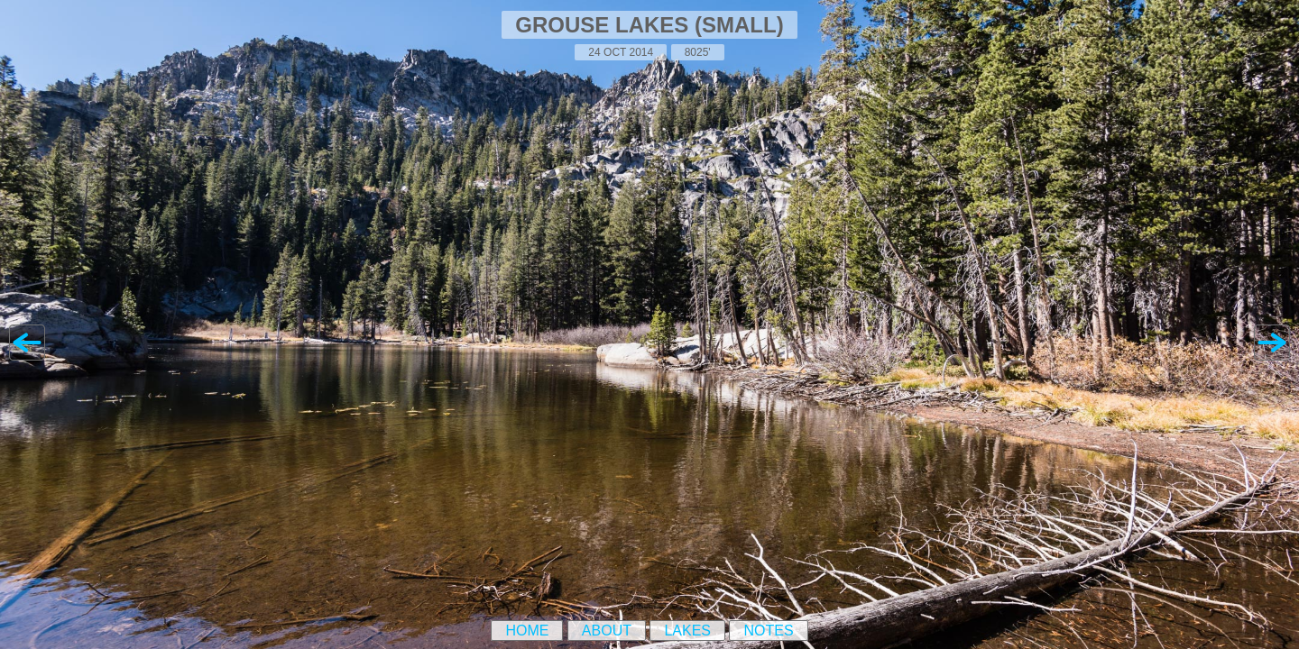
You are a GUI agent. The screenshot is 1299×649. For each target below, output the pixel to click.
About (606, 630)
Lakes (687, 630)
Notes (768, 630)
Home (526, 630)
